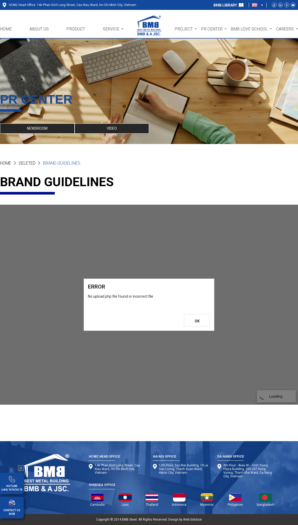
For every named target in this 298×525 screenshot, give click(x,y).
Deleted (27, 163)
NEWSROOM (37, 128)
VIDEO (112, 128)
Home (5, 163)
